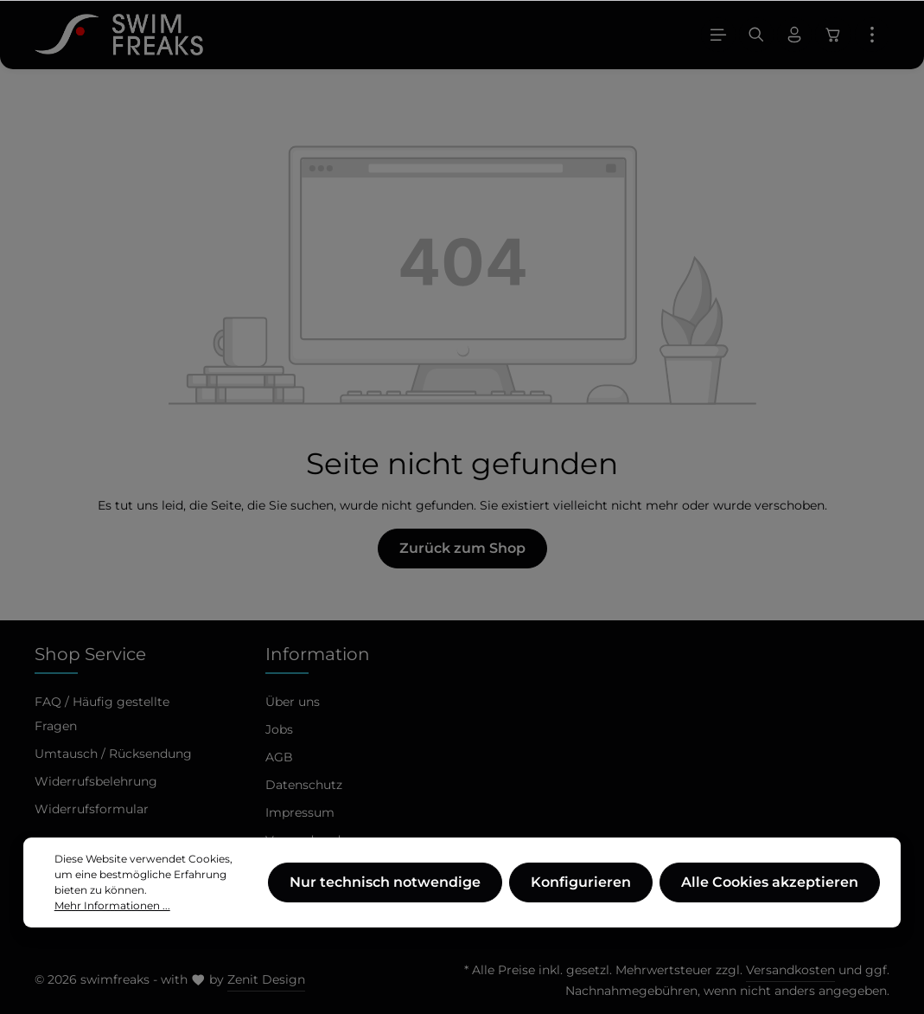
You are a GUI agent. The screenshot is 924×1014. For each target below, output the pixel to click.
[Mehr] (872, 34)
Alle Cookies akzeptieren (769, 894)
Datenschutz (303, 785)
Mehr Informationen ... (112, 917)
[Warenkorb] (833, 34)
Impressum (300, 812)
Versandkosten (790, 970)
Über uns (292, 701)
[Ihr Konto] (794, 34)
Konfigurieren (581, 894)
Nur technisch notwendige (385, 894)
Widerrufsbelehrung (96, 781)
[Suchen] (756, 34)
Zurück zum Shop (462, 548)
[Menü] (718, 34)
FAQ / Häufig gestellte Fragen (102, 714)
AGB (279, 757)
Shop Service (90, 654)
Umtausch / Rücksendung (113, 753)
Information (317, 654)
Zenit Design (266, 979)
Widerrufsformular (92, 809)
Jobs (279, 729)
